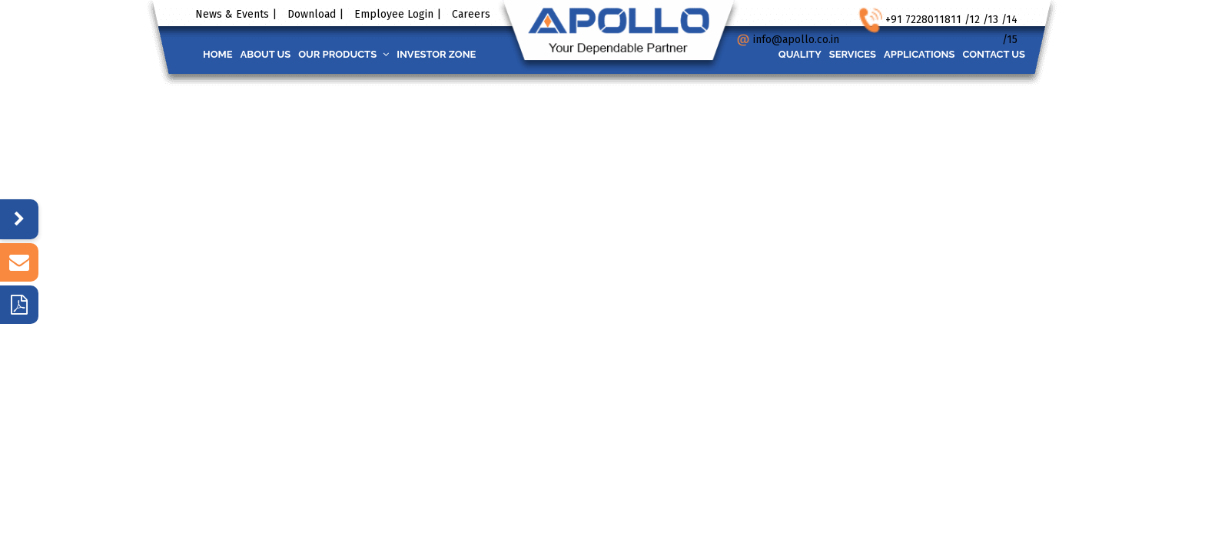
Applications (907, 54)
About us (277, 54)
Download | (315, 14)
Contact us (989, 54)
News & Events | (236, 14)
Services (833, 54)
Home (222, 54)
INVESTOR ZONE (463, 54)
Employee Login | (397, 14)
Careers (471, 14)
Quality (773, 54)
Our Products (362, 54)
